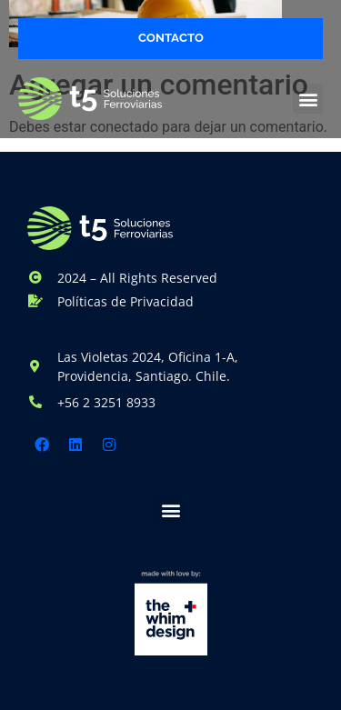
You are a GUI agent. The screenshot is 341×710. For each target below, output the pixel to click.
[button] (308, 99)
